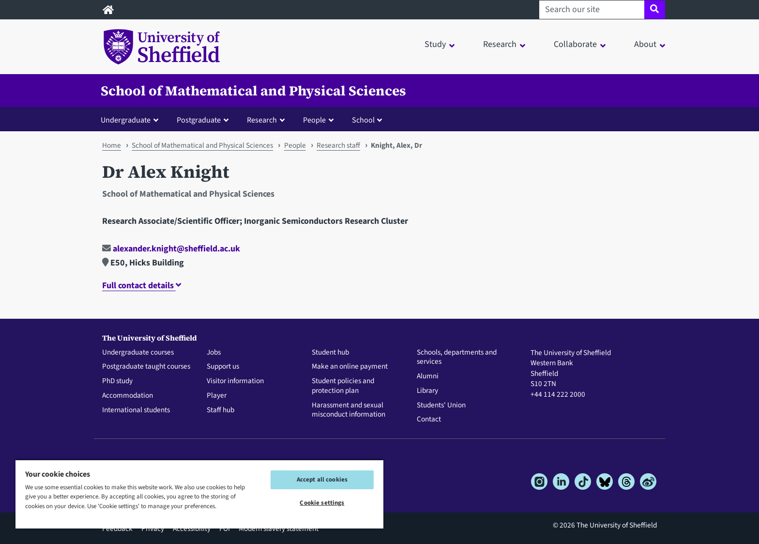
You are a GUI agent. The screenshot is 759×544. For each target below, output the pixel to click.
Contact (429, 419)
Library (427, 391)
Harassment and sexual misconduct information (348, 410)
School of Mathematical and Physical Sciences (253, 90)
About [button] (645, 44)
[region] (199, 493)
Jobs (214, 352)
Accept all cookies (322, 479)
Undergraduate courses (138, 352)
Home (111, 145)
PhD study (117, 381)
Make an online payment (350, 367)
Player (217, 396)
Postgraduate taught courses (146, 367)
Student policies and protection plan (343, 386)
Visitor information (235, 381)
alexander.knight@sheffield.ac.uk (171, 249)
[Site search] (654, 9)
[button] (132, 119)
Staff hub (220, 410)
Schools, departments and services (457, 357)
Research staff (338, 145)
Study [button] (435, 44)
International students (136, 410)
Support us (223, 367)
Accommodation (127, 396)
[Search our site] (591, 9)
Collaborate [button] (575, 44)
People (295, 145)
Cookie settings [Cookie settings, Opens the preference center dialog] (322, 502)
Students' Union (441, 405)
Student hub (330, 352)
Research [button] (499, 44)
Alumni (428, 376)
